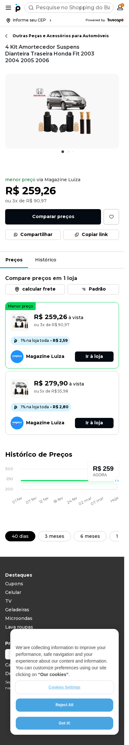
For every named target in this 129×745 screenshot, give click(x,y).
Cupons (14, 584)
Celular (13, 592)
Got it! (64, 723)
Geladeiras (17, 610)
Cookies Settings (64, 687)
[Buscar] (31, 8)
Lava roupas (19, 627)
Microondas (18, 618)
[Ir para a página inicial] (18, 8)
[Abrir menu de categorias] (8, 7)
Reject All (64, 705)
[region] (64, 682)
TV (8, 601)
